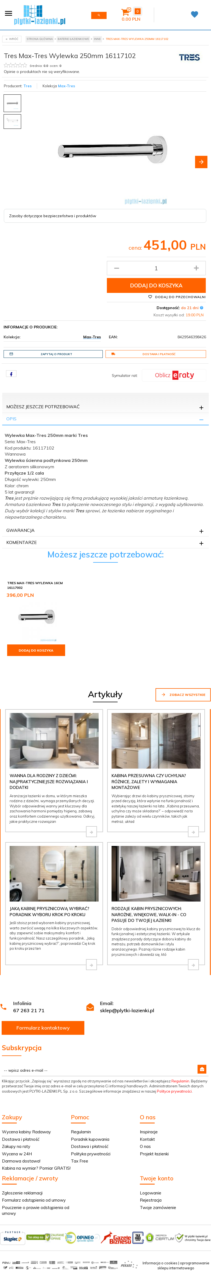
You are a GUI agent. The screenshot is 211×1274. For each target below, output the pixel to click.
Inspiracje (149, 1131)
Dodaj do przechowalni (177, 297)
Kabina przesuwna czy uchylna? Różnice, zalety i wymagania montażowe (149, 781)
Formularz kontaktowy (43, 1028)
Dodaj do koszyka (156, 285)
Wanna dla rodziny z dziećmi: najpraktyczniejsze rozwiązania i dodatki (49, 781)
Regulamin (180, 1081)
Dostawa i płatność (143, 354)
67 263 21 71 (29, 1010)
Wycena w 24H (17, 1153)
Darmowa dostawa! (21, 1161)
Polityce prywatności (174, 1091)
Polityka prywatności (90, 1153)
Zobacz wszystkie (183, 694)
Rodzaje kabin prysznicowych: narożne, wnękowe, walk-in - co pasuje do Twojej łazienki (149, 914)
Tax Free (79, 1161)
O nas (145, 1146)
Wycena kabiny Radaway (26, 1131)
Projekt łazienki (154, 1153)
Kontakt (147, 1139)
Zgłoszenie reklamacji (22, 1193)
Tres (27, 86)
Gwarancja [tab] (20, 530)
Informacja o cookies (160, 1263)
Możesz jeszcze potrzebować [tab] (43, 406)
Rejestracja (151, 1200)
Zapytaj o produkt (40, 354)
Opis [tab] (11, 418)
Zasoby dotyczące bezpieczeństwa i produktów (52, 215)
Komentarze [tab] (21, 542)
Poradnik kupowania (90, 1139)
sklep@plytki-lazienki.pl (127, 1010)
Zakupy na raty (16, 1146)
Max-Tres (66, 86)
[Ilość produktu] (156, 268)
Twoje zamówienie (158, 1207)
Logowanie (150, 1193)
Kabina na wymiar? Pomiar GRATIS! (36, 1168)
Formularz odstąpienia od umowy (34, 1200)
